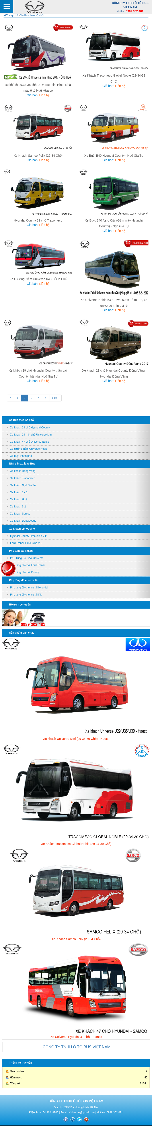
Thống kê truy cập (20, 1062)
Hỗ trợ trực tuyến (20, 604)
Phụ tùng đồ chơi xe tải (23, 580)
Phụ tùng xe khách (21, 550)
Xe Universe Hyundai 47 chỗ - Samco (76, 1037)
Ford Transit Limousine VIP (26, 543)
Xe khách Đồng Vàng (22, 470)
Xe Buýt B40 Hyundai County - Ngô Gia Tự (113, 155)
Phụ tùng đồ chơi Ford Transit (27, 565)
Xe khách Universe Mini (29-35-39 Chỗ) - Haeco (76, 738)
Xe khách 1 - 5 (18, 492)
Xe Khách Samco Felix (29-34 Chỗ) (38, 155)
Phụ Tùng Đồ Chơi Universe (26, 558)
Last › (55, 397)
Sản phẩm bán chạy (21, 632)
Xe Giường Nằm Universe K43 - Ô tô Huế (38, 279)
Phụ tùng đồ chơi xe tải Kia (26, 594)
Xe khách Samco (20, 513)
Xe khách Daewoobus (23, 520)
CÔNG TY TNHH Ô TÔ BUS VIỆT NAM (77, 1047)
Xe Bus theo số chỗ (31, 15)
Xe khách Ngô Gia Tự (23, 485)
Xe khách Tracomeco (22, 478)
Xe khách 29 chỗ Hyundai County (30, 427)
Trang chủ (11, 15)
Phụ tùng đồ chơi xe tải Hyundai (29, 587)
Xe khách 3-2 (18, 506)
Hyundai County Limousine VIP (28, 536)
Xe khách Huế (18, 499)
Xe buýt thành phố (21, 455)
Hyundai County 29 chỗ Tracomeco (38, 220)
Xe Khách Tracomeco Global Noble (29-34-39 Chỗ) (76, 844)
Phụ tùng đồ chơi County (24, 572)
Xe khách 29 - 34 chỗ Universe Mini (31, 434)
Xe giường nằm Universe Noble (28, 448)
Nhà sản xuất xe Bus (22, 463)
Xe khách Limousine (22, 528)
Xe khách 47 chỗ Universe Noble (29, 441)
